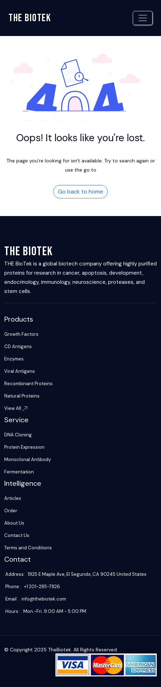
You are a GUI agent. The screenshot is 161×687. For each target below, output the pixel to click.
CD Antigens (18, 347)
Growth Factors (21, 334)
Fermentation (19, 472)
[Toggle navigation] (143, 18)
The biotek (29, 18)
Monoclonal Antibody (27, 459)
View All (15, 408)
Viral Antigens (19, 371)
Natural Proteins (22, 396)
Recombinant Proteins (28, 384)
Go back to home (80, 191)
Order (10, 511)
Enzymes (14, 359)
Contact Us (16, 535)
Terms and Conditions (28, 548)
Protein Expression (24, 447)
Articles (12, 498)
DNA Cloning (18, 435)
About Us (14, 523)
